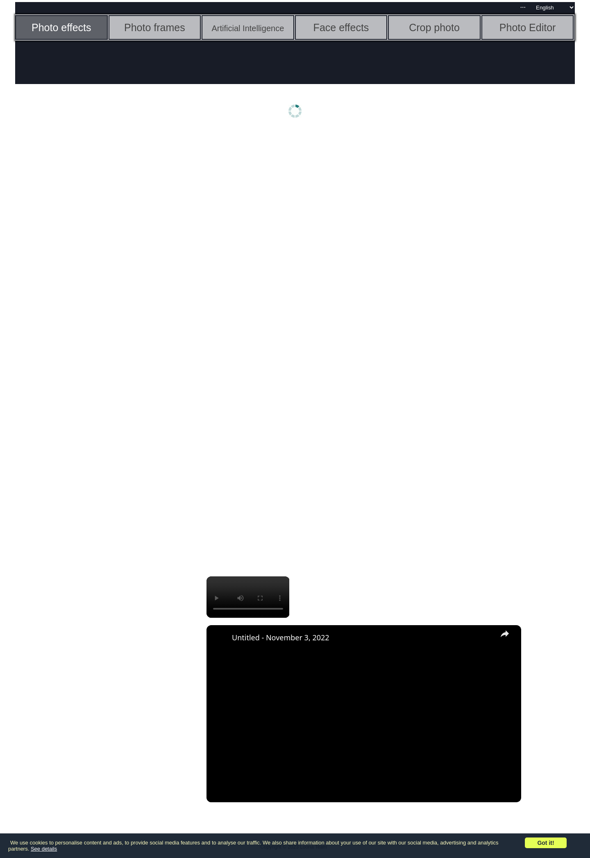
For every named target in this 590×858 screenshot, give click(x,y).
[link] (219, 638)
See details (44, 849)
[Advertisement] (78, 261)
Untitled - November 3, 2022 (280, 637)
